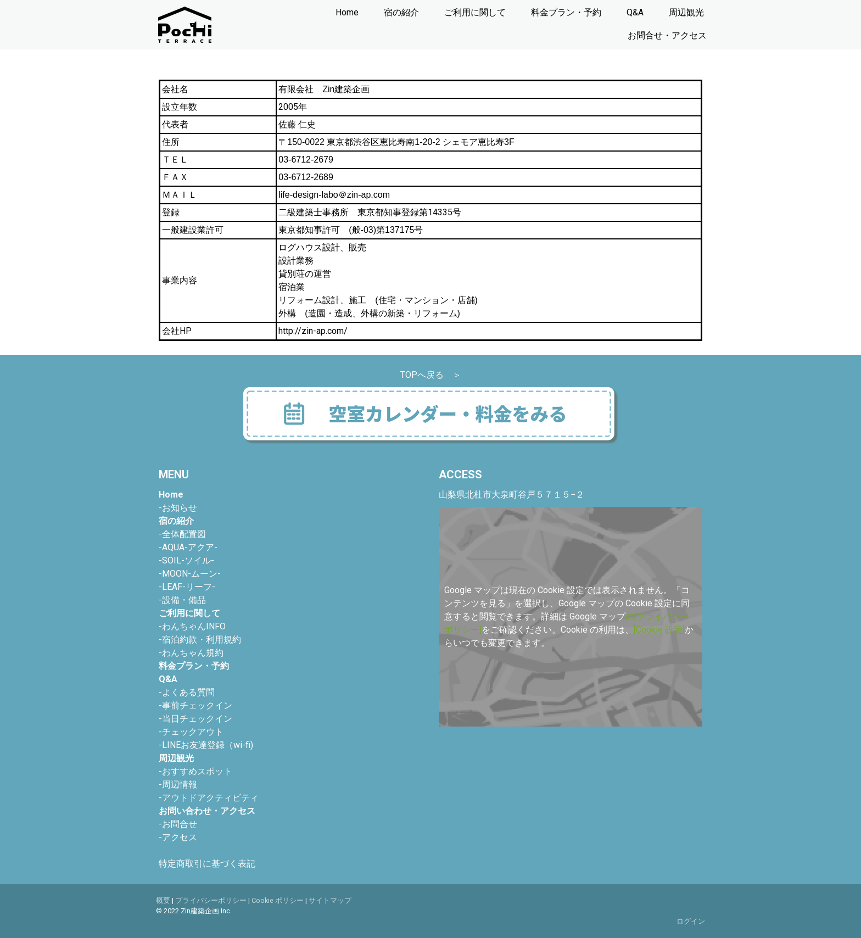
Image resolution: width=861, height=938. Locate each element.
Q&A (635, 12)
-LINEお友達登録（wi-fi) (206, 745)
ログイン (691, 921)
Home (347, 12)
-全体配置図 (182, 534)
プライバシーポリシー (211, 900)
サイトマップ (330, 900)
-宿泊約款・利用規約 (200, 639)
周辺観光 (686, 12)
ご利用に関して (475, 12)
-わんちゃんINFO (192, 626)
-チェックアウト (191, 732)
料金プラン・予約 (566, 12)
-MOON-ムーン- (190, 573)
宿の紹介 (401, 12)
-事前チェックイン (195, 705)
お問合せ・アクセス (667, 35)
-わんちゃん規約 (191, 652)
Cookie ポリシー (277, 900)
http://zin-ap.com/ (313, 331)
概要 (163, 900)
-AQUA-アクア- (188, 547)
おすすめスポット (195, 771)
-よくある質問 (187, 692)
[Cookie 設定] (659, 629)
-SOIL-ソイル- (186, 560)
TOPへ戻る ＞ (430, 375)
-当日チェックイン (195, 718)
